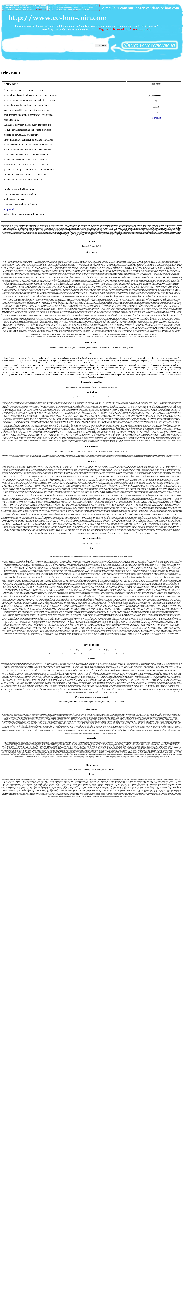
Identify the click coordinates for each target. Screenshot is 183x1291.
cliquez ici (9, 209)
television (156, 118)
